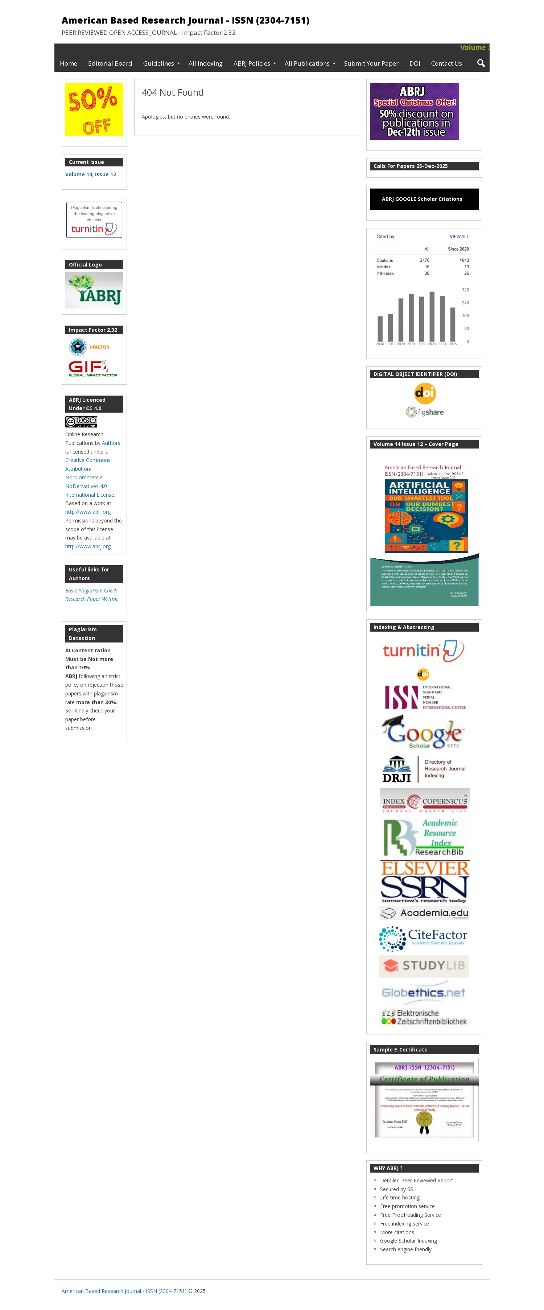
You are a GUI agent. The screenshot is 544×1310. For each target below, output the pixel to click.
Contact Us (446, 63)
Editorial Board (110, 63)
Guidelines (158, 63)
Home (68, 63)
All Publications (307, 63)
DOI (414, 63)
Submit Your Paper (371, 63)
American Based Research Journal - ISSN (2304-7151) (185, 20)
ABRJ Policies (252, 63)
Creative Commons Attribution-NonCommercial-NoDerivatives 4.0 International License (89, 477)
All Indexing (206, 63)
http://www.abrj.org (88, 511)
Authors (111, 442)
